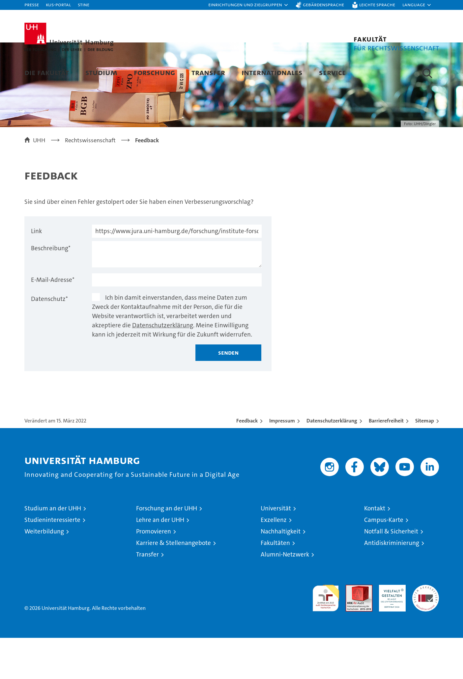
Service (332, 72)
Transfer (208, 72)
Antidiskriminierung (391, 584)
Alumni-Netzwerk (285, 595)
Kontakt (374, 549)
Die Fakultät (46, 72)
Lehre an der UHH (160, 561)
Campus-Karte (383, 561)
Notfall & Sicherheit (391, 572)
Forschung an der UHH (166, 549)
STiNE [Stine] (83, 4)
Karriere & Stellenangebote (173, 584)
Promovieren (153, 572)
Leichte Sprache (377, 4)
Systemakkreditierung (425, 629)
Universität (276, 549)
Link (36, 272)
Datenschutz (49, 340)
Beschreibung (51, 289)
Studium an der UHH (52, 549)
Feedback (247, 461)
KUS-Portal (58, 4)
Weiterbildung (44, 572)
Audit (352, 629)
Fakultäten (275, 584)
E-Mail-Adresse (52, 321)
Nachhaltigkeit (281, 572)
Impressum (282, 461)
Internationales (272, 72)
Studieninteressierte (52, 561)
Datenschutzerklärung (162, 366)
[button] (248, 5)
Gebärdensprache (323, 4)
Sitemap (424, 461)
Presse (31, 4)
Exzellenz (274, 561)
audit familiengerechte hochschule (325, 636)
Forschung (154, 72)
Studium (101, 72)
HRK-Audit (390, 629)
